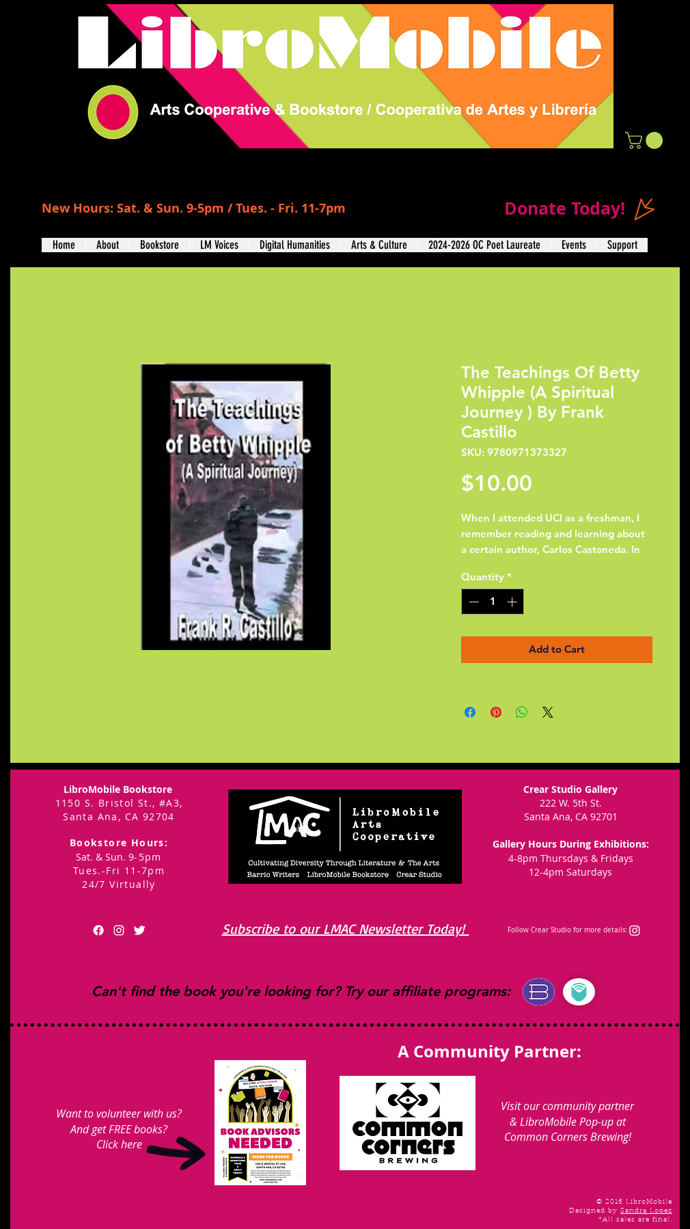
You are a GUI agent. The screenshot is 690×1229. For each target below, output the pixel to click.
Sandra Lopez (646, 1211)
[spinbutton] (493, 601)
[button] (646, 140)
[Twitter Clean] (139, 930)
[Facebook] (98, 930)
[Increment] (513, 601)
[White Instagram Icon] (119, 930)
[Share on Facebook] (470, 712)
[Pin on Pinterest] (496, 712)
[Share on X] (548, 712)
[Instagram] (634, 930)
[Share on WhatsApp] (522, 712)
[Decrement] (472, 601)
